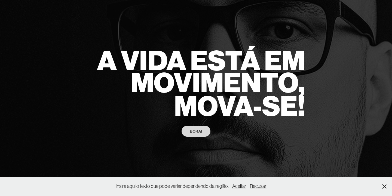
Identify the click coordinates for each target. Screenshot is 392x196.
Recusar (258, 186)
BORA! (196, 131)
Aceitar (239, 186)
